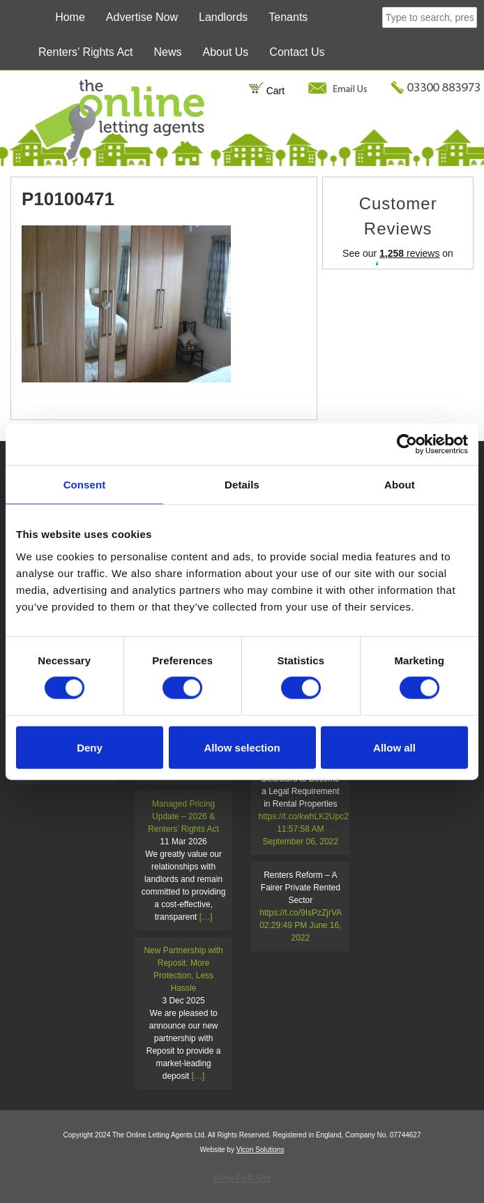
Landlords (223, 17)
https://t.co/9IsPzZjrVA (300, 913)
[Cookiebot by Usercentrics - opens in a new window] (407, 444)
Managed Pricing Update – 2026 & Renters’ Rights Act (183, 816)
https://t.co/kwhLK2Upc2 (303, 816)
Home (70, 17)
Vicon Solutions (260, 1149)
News (168, 52)
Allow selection (242, 747)
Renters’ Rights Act (85, 52)
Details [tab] (242, 485)
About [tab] (399, 485)
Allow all (394, 747)
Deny (90, 747)
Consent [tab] (84, 485)
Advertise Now (142, 17)
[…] (206, 917)
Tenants (288, 17)
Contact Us (296, 52)
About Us (226, 52)
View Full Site (242, 1177)
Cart (267, 90)
